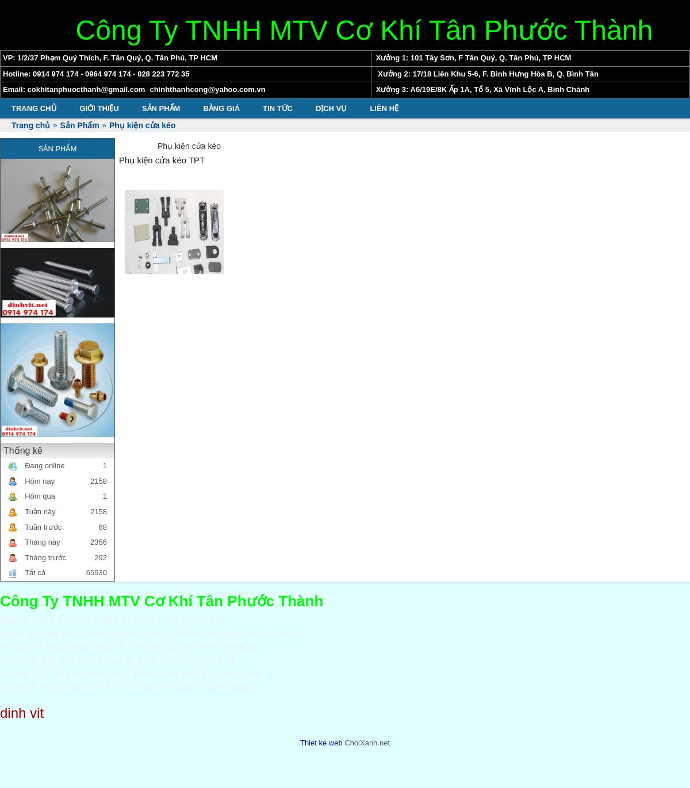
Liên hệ (384, 108)
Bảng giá (221, 108)
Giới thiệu (99, 108)
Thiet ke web (321, 743)
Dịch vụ (331, 108)
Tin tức (278, 108)
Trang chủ (34, 108)
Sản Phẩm (161, 108)
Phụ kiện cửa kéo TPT (162, 160)
